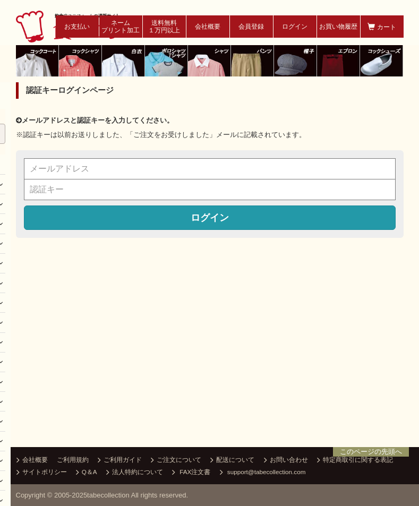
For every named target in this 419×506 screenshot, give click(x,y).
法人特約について (134, 472)
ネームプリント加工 (120, 26)
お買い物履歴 (338, 26)
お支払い (77, 26)
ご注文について (176, 460)
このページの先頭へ (371, 452)
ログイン (294, 26)
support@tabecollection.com (263, 472)
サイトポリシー (41, 472)
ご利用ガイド (120, 460)
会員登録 (251, 26)
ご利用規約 (73, 459)
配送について (232, 460)
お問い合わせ (286, 460)
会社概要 (207, 26)
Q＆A (86, 472)
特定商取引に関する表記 (355, 460)
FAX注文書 (191, 472)
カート (381, 27)
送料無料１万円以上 (164, 26)
